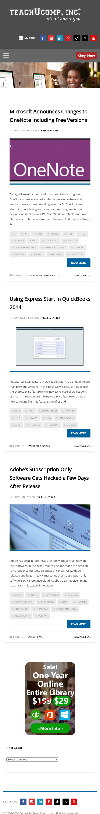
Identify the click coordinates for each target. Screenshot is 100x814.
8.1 (26, 233)
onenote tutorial (55, 247)
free (69, 233)
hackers (81, 602)
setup (18, 425)
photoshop (21, 609)
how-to (19, 240)
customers (47, 602)
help (83, 233)
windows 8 (77, 254)
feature (70, 411)
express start (49, 411)
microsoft (52, 240)
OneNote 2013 (51, 275)
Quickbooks (43, 446)
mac (34, 240)
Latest (31, 275)
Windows (56, 254)
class (39, 233)
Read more (78, 263)
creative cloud (24, 602)
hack (65, 602)
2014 (30, 411)
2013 (17, 411)
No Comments (82, 275)
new (48, 418)
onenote (71, 240)
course (55, 233)
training (79, 247)
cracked (73, 595)
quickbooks (67, 418)
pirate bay (42, 609)
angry (34, 595)
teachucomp (22, 615)
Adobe (18, 595)
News (39, 275)
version (38, 254)
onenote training (25, 247)
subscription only (66, 609)
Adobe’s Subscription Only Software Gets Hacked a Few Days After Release (49, 478)
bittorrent (52, 595)
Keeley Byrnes (49, 130)
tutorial (20, 254)
